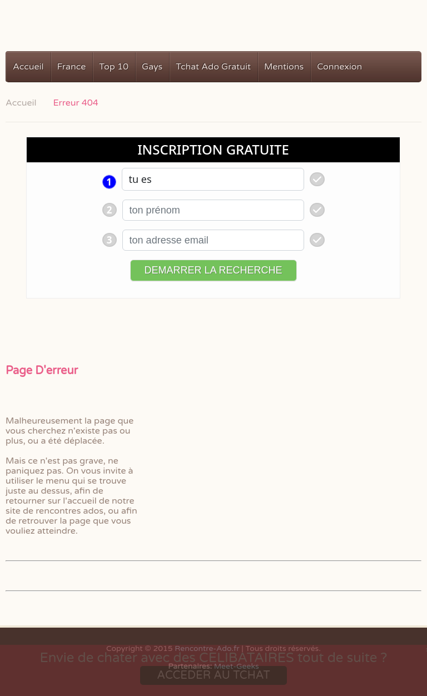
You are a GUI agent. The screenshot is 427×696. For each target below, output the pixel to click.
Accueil (28, 66)
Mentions (284, 66)
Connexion (339, 66)
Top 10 (113, 66)
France (71, 66)
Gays (152, 66)
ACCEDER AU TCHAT (213, 675)
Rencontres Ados (65, 32)
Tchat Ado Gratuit (213, 66)
